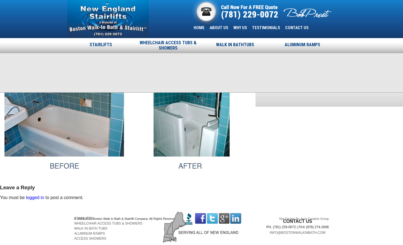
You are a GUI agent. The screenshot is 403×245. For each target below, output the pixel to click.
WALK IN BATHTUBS (235, 44)
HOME (199, 27)
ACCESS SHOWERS (90, 239)
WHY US (240, 27)
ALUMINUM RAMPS (302, 44)
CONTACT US (297, 27)
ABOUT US (219, 27)
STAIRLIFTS (101, 44)
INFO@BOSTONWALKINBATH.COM (297, 233)
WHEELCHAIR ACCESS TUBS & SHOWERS (168, 45)
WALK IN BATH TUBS (90, 228)
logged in (35, 197)
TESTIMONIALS (266, 27)
